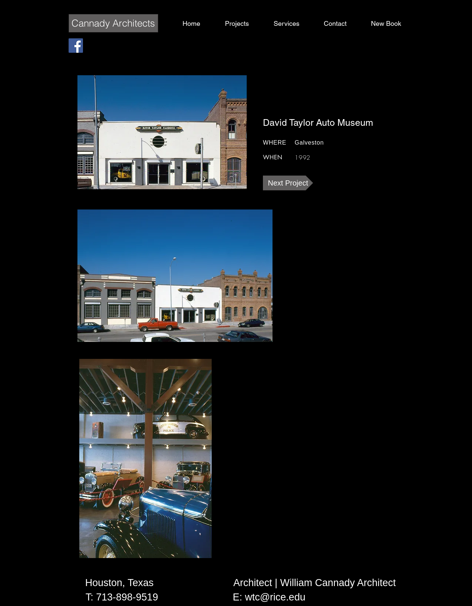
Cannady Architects (113, 23)
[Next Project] (288, 183)
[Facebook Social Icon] (76, 45)
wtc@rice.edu (275, 597)
